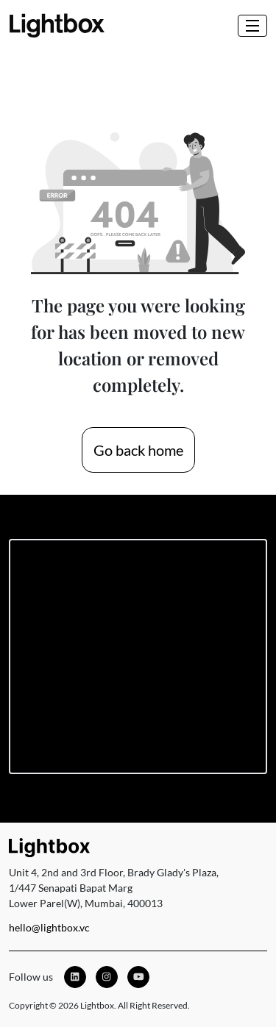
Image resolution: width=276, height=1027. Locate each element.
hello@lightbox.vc (49, 927)
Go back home (138, 450)
